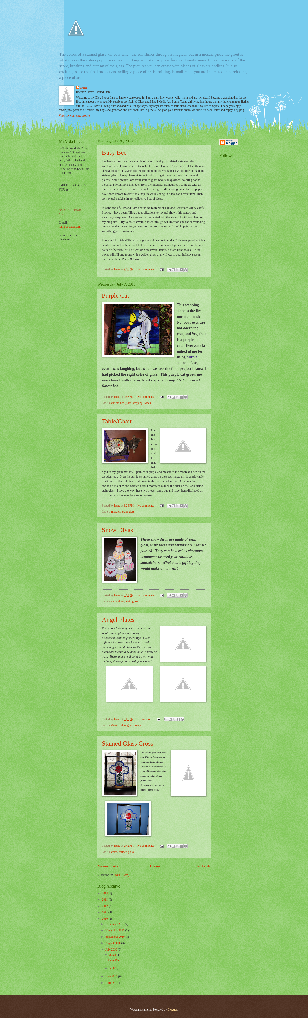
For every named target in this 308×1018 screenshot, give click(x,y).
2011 (105, 912)
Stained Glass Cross (127, 743)
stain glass (128, 511)
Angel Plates (118, 619)
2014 (105, 893)
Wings (138, 725)
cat (113, 403)
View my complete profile (74, 115)
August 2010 (113, 943)
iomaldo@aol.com (70, 226)
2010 (105, 918)
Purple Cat (115, 295)
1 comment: (144, 719)
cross (114, 852)
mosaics (116, 511)
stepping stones (142, 403)
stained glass (123, 403)
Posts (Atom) (121, 875)
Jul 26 (113, 954)
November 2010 (115, 930)
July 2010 (111, 949)
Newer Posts (107, 866)
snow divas (117, 601)
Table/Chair (117, 421)
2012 (105, 906)
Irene (83, 87)
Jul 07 (113, 968)
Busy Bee (114, 152)
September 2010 (115, 936)
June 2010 (111, 976)
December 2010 (115, 924)
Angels (115, 725)
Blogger (172, 1009)
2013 (105, 899)
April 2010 (112, 982)
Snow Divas (117, 529)
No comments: (146, 269)
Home (155, 866)
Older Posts (201, 866)
